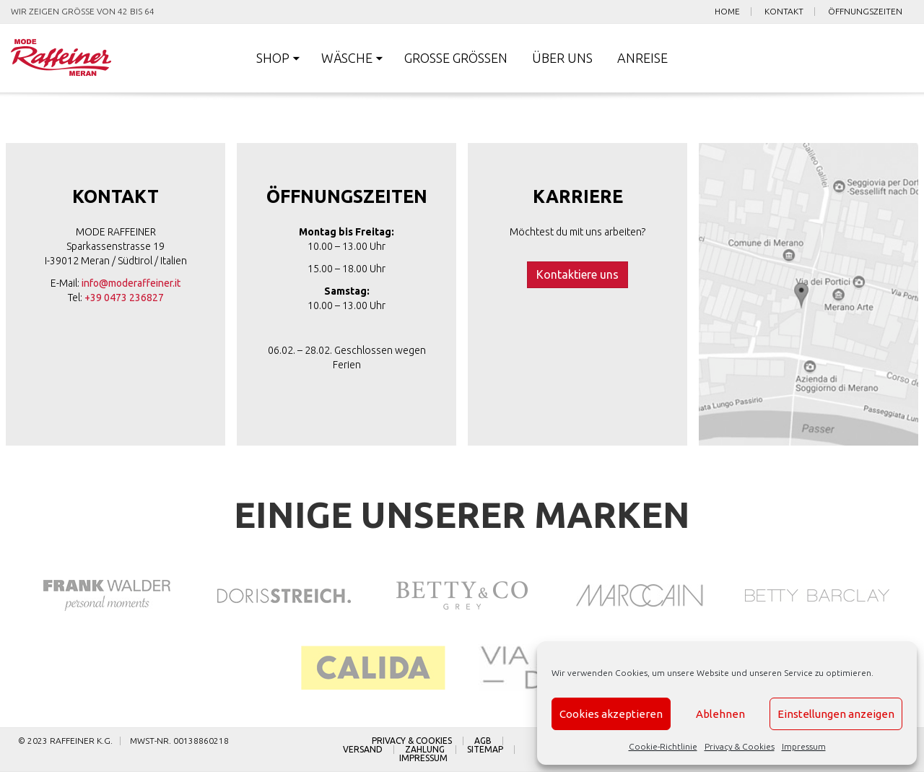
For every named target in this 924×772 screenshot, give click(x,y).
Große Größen (455, 58)
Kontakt (783, 11)
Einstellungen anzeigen (835, 714)
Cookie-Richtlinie (663, 746)
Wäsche (346, 58)
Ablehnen (720, 714)
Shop (272, 58)
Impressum (804, 746)
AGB (483, 741)
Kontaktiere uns (577, 274)
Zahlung (425, 749)
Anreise (642, 58)
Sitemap (485, 749)
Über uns (562, 58)
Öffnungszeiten (865, 11)
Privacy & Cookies (740, 746)
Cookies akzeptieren (611, 714)
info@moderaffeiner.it (131, 283)
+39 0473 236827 (124, 297)
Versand (363, 749)
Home (727, 11)
